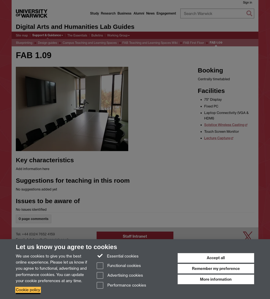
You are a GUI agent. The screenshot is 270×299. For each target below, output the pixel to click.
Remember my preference (216, 268)
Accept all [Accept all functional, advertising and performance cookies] (216, 257)
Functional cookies (119, 266)
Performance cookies (121, 286)
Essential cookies (118, 256)
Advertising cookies (120, 276)
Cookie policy (28, 289)
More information (216, 279)
